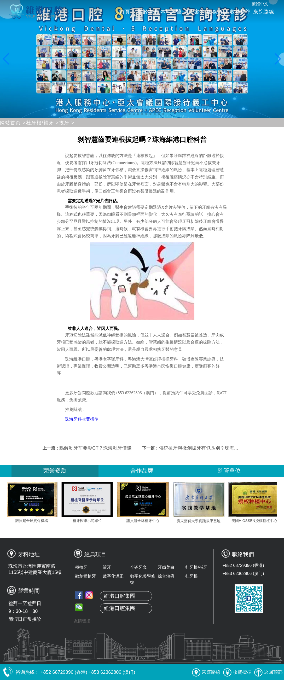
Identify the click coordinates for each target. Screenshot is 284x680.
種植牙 (81, 567)
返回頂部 (268, 672)
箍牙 (107, 567)
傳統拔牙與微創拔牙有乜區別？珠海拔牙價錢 (206, 448)
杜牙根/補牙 (196, 567)
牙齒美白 (166, 567)
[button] (121, 114)
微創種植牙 (85, 576)
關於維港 (147, 12)
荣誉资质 (54, 470)
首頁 (124, 12)
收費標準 (240, 12)
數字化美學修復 (142, 579)
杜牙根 (191, 576)
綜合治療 (166, 576)
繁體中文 (260, 4)
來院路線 (263, 12)
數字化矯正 (113, 576)
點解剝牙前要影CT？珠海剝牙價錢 (95, 448)
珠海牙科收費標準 (81, 419)
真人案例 (194, 12)
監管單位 (229, 470)
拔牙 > (67, 122)
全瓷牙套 (138, 567)
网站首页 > (13, 122)
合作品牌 (141, 470)
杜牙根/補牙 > (42, 122)
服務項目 (217, 12)
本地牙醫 (170, 12)
